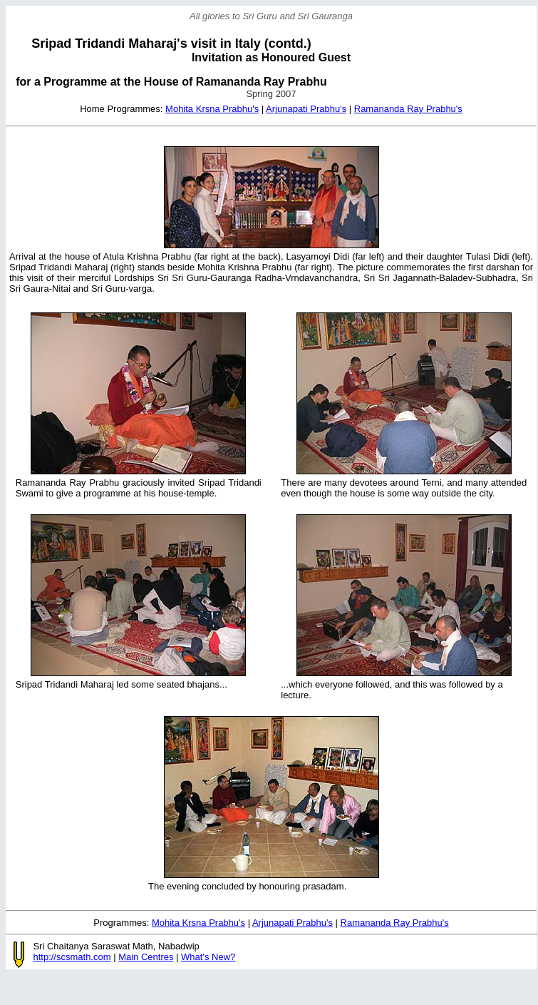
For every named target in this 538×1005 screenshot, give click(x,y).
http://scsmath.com (71, 957)
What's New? (208, 957)
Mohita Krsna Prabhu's (212, 108)
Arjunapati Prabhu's (306, 108)
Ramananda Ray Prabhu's (408, 108)
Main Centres (145, 957)
